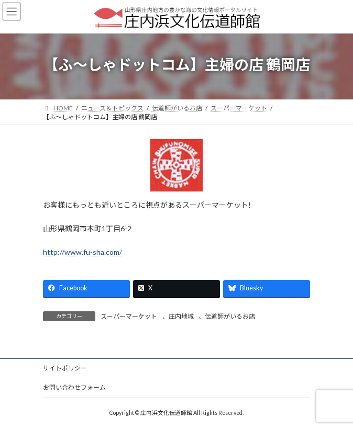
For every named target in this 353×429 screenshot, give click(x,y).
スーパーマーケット (129, 316)
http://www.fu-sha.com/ (82, 251)
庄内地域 (181, 316)
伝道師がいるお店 (230, 316)
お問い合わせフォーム (74, 387)
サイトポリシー (65, 368)
